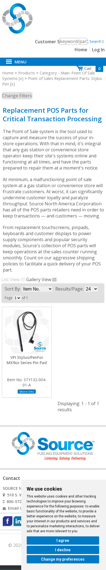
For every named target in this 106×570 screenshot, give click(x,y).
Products (26, 73)
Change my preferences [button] (63, 559)
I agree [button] (62, 540)
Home (81, 50)
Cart (93, 68)
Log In (98, 50)
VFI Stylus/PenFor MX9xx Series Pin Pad (27, 360)
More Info (27, 391)
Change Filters (17, 96)
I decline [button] (62, 550)
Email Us (16, 508)
